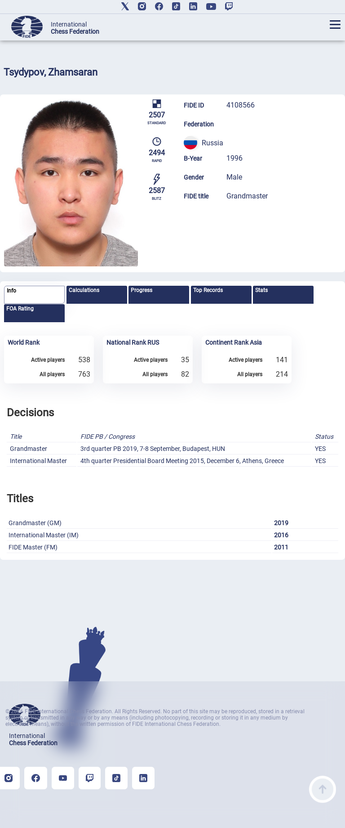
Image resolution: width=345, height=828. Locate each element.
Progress (141, 290)
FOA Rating (20, 309)
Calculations (84, 290)
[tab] (34, 295)
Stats (261, 290)
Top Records (208, 290)
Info (11, 291)
